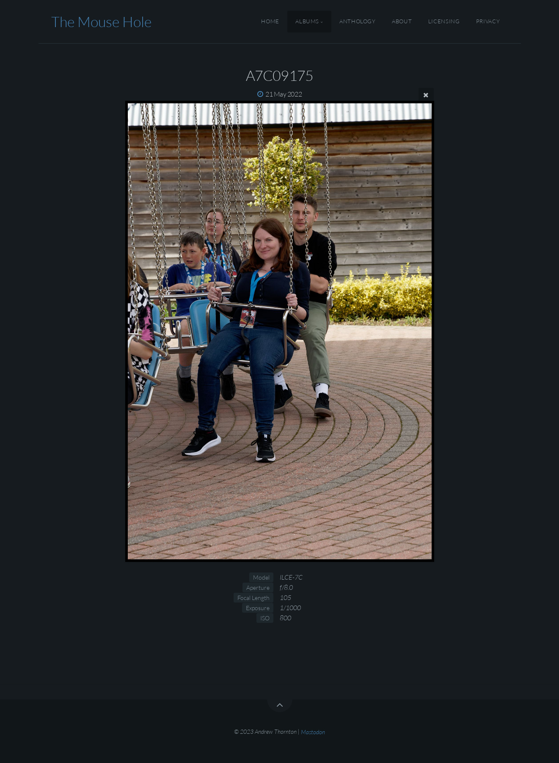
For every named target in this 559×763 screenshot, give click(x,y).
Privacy (488, 21)
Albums (307, 21)
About (402, 21)
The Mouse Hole (101, 21)
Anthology (357, 21)
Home (270, 21)
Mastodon (313, 731)
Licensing (444, 21)
